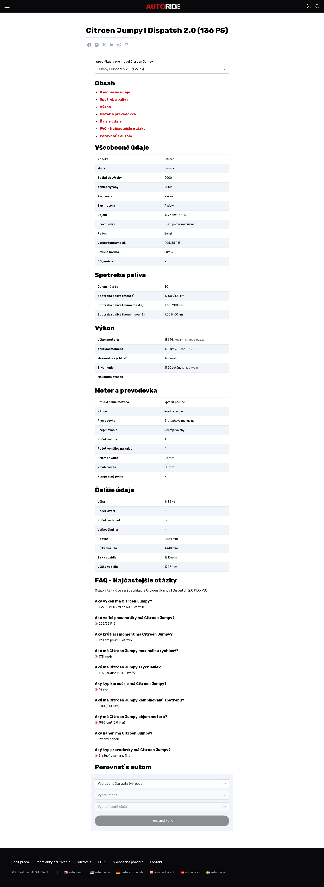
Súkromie (84, 862)
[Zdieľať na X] (104, 45)
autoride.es (192, 872)
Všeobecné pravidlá (128, 862)
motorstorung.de (131, 872)
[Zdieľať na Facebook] (89, 45)
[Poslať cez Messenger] (96, 45)
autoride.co (102, 872)
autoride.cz (76, 872)
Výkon (105, 107)
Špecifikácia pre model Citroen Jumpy (124, 61)
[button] (7, 6)
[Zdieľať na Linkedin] (111, 45)
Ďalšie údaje (111, 121)
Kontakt (156, 862)
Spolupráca (20, 862)
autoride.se (218, 872)
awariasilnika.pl (164, 872)
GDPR (102, 862)
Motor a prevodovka (118, 114)
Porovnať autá (162, 820)
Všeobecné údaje (115, 92)
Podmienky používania (53, 862)
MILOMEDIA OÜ (40, 872)
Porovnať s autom (116, 136)
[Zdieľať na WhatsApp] (119, 45)
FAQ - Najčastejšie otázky (122, 128)
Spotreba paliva (114, 99)
